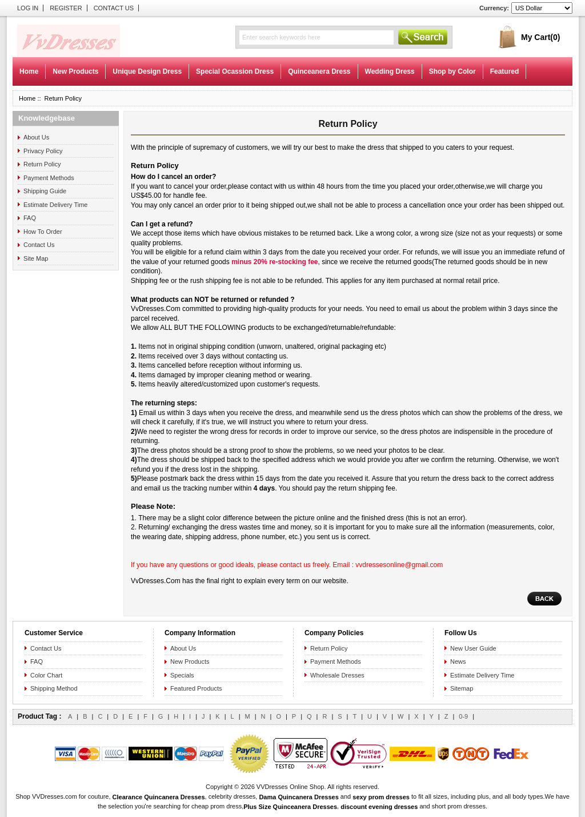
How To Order (42, 231)
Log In (27, 8)
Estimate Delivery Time (55, 204)
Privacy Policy (42, 151)
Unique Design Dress (147, 71)
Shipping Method (54, 688)
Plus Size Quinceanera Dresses (290, 806)
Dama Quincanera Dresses (298, 796)
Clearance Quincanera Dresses (159, 796)
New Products (75, 71)
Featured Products (196, 688)
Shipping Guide (44, 191)
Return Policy (42, 164)
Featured (504, 71)
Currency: (494, 8)
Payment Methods (48, 177)
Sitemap (461, 688)
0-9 (463, 716)
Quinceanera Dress (319, 71)
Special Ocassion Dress (235, 71)
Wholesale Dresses (337, 675)
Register (66, 8)
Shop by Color (452, 71)
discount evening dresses (379, 806)
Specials (182, 675)
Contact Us (114, 8)
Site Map (35, 258)
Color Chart (46, 675)
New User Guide (473, 648)
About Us (36, 137)
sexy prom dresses (381, 796)
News (458, 661)
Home (28, 71)
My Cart (540, 37)
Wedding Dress (390, 71)
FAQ (29, 217)
